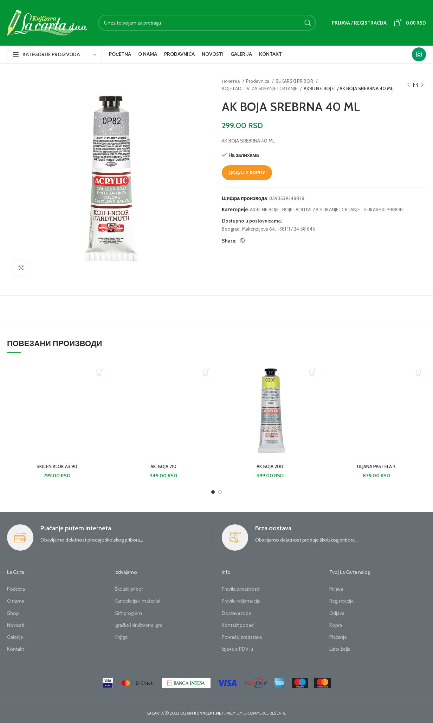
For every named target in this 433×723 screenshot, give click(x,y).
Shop (13, 613)
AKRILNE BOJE (318, 88)
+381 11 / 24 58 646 (296, 229)
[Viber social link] (242, 240)
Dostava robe (236, 613)
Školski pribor (129, 589)
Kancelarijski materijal (137, 601)
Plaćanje (338, 637)
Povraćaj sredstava (242, 637)
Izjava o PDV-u (237, 649)
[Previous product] (408, 84)
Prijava (336, 589)
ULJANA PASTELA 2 (376, 466)
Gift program (128, 613)
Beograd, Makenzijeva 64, (249, 229)
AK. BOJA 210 (163, 466)
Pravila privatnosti (241, 589)
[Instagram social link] (419, 54)
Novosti (15, 625)
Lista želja (339, 649)
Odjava (336, 613)
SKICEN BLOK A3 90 (57, 466)
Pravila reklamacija (241, 601)
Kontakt (15, 649)
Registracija (341, 601)
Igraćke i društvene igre (138, 625)
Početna (16, 589)
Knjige (121, 637)
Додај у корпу (247, 172)
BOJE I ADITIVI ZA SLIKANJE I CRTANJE (260, 88)
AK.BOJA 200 (270, 466)
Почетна (231, 81)
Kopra (335, 625)
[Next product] (422, 84)
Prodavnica (258, 81)
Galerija (15, 637)
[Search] (207, 23)
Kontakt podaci (238, 625)
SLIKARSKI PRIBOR (295, 81)
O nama (15, 601)
